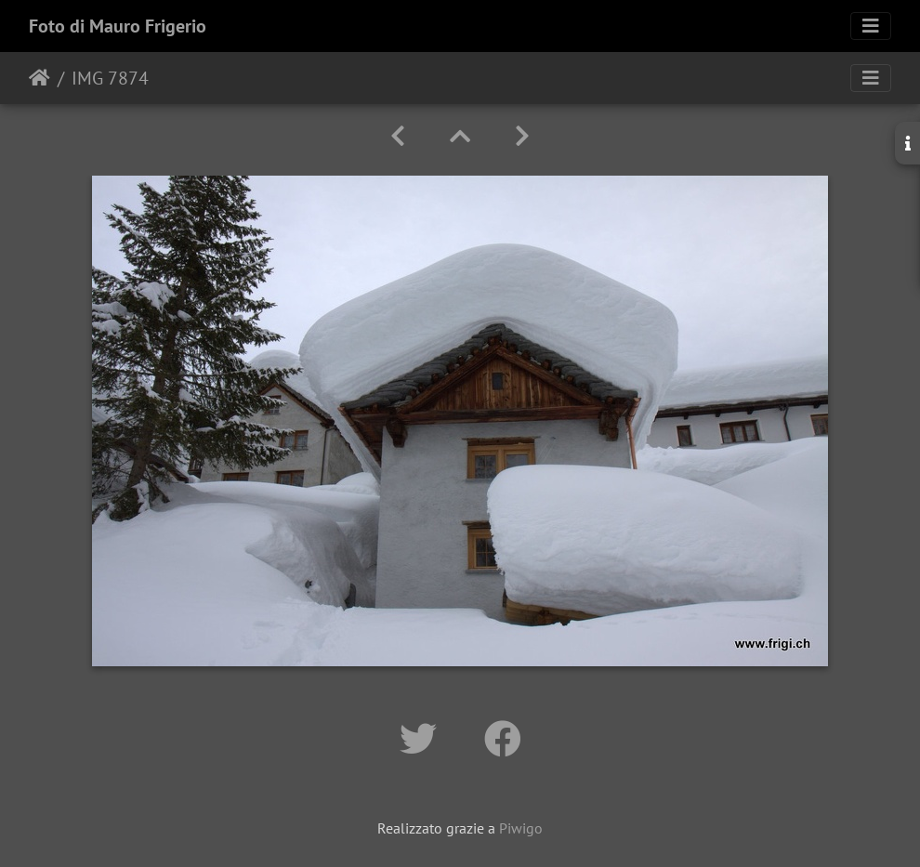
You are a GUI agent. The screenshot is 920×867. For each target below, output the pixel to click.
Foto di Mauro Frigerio (117, 26)
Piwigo (521, 828)
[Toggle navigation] (870, 26)
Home (39, 78)
